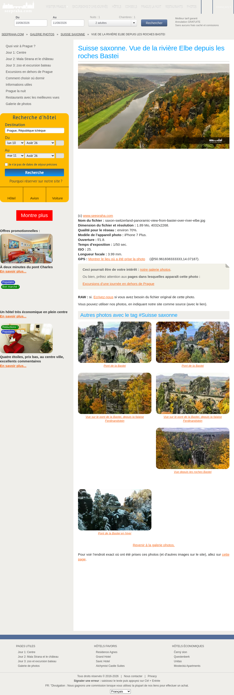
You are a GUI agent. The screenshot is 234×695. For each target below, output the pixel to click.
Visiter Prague (57, 7)
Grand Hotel (103, 656)
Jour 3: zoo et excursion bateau (25, 65)
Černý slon (180, 652)
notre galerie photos (155, 269)
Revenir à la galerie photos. (154, 545)
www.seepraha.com (98, 216)
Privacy (152, 676)
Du (18, 17)
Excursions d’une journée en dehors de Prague (118, 284)
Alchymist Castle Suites (110, 665)
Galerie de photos (15, 104)
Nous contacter (133, 676)
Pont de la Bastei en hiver (114, 533)
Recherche (34, 172)
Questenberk (182, 656)
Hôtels (116, 7)
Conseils (131, 7)
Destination (15, 124)
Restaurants (174, 7)
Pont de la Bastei (115, 365)
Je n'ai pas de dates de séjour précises (33, 164)
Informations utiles (16, 84)
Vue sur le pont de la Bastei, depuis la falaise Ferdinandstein (115, 418)
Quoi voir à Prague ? (17, 46)
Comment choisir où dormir (22, 78)
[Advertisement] (153, 181)
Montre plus (34, 215)
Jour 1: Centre (13, 52)
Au (54, 17)
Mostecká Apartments (187, 665)
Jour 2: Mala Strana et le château (26, 59)
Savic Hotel (103, 661)
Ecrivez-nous (104, 297)
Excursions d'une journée (90, 7)
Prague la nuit (151, 7)
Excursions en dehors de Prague (26, 71)
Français (223, 7)
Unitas (178, 661)
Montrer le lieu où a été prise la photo (116, 259)
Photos (191, 7)
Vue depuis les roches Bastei (193, 472)
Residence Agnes (106, 652)
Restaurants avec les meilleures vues (29, 97)
